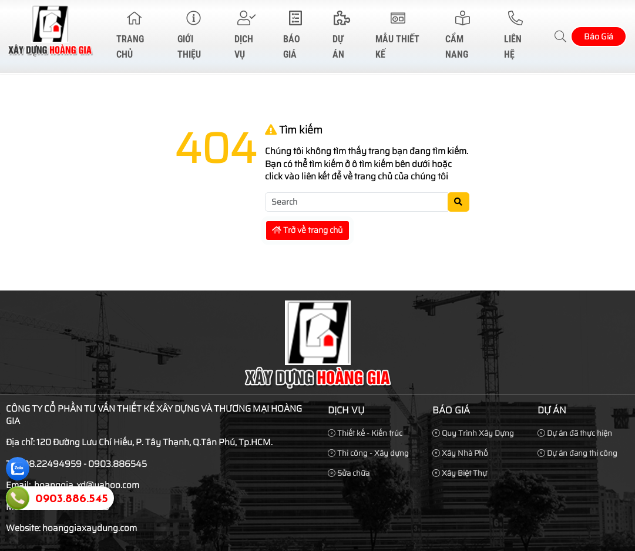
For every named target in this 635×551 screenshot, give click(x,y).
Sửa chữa (348, 473)
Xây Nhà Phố (460, 453)
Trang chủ (134, 35)
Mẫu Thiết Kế (398, 35)
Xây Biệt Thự (459, 473)
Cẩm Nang (462, 35)
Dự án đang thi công (577, 453)
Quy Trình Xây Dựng (473, 433)
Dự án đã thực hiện (574, 433)
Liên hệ (515, 35)
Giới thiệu (193, 35)
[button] (561, 36)
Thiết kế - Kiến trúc (365, 433)
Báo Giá (295, 35)
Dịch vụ (246, 35)
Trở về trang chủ (307, 229)
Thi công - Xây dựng (368, 453)
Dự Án (341, 35)
